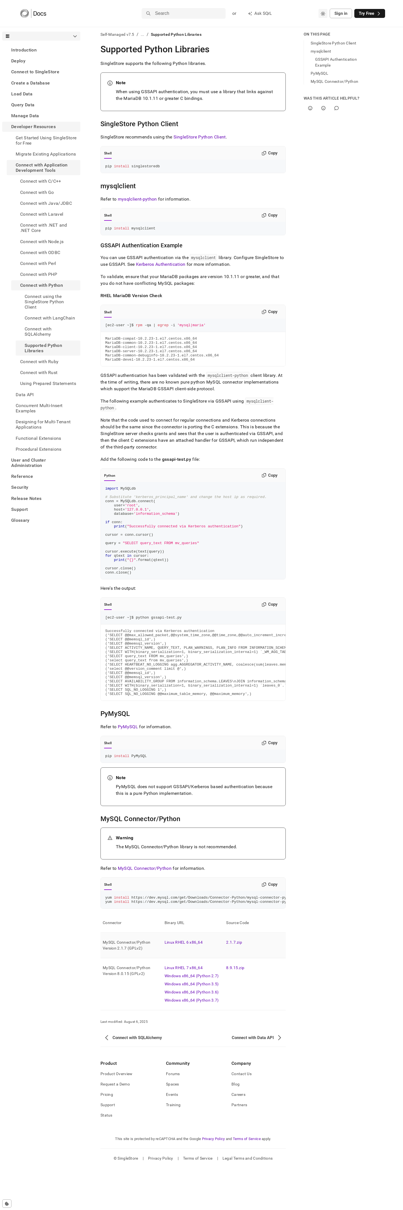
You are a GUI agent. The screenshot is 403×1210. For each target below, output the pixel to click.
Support (19, 509)
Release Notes (26, 498)
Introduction (24, 50)
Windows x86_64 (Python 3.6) (192, 1034)
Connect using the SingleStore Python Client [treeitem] (44, 302)
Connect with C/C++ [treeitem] (40, 181)
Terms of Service (247, 1181)
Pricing (106, 1136)
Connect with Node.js (42, 241)
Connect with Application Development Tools (42, 167)
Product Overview (116, 1115)
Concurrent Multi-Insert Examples (39, 408)
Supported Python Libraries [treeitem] (43, 348)
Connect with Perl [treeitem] (38, 263)
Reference (22, 476)
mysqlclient (321, 51)
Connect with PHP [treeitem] (38, 274)
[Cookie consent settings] (6, 1203)
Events (172, 1136)
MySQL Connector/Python (145, 908)
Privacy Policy (213, 1181)
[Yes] (310, 108)
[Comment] (336, 108)
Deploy (18, 61)
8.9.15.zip (235, 1009)
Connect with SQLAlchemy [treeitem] (38, 331)
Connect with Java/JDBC (46, 203)
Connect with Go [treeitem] (37, 192)
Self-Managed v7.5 (117, 34)
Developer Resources (33, 126)
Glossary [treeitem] (20, 520)
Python (109, 483)
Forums (173, 1115)
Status (106, 1157)
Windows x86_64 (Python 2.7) (192, 1018)
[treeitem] (41, 50)
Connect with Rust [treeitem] (38, 372)
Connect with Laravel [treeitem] (41, 214)
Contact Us (241, 1115)
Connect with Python (41, 285)
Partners (239, 1147)
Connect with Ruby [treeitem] (39, 361)
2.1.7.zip (234, 984)
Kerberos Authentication (160, 266)
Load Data (21, 94)
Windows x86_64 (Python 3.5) (192, 1026)
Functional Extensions (38, 438)
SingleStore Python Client (200, 137)
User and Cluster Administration (28, 462)
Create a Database (30, 83)
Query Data (22, 104)
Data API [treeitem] (25, 394)
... (142, 34)
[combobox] (322, 13)
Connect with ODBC (40, 252)
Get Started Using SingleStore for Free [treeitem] (46, 140)
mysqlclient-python (137, 200)
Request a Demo (115, 1126)
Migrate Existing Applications (46, 154)
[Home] (33, 13)
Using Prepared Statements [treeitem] (48, 383)
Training (173, 1147)
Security (20, 487)
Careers (238, 1136)
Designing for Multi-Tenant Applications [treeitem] (43, 424)
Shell (108, 153)
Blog (235, 1126)
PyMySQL (128, 766)
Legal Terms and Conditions (247, 1200)
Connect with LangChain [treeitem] (50, 318)
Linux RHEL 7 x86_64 (184, 1009)
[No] (323, 108)
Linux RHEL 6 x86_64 (184, 984)
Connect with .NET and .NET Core (43, 227)
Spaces (172, 1126)
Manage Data (25, 115)
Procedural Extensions (39, 449)
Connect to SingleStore (35, 71)
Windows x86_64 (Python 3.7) (192, 1042)
